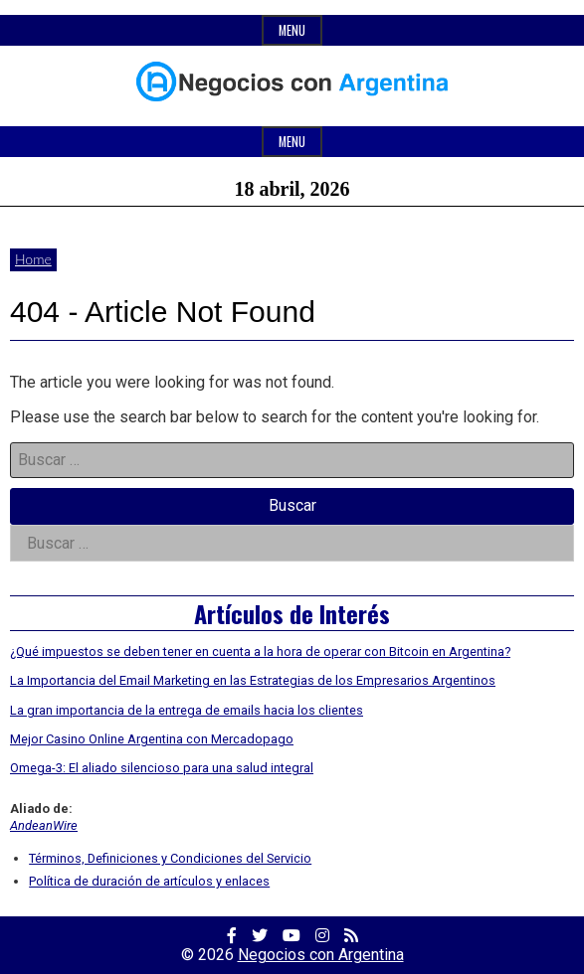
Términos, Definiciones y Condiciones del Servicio (170, 858)
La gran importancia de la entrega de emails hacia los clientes (186, 710)
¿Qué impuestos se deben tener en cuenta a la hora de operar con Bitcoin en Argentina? (260, 651)
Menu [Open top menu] (292, 30)
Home (33, 258)
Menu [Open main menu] (292, 141)
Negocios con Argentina (321, 954)
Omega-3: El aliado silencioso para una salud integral (161, 767)
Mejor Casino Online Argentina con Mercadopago (151, 738)
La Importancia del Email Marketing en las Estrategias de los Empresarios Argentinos (252, 680)
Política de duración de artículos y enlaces (149, 881)
